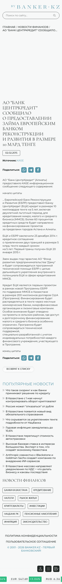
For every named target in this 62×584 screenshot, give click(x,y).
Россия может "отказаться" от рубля (28, 406)
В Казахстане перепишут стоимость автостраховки (28, 437)
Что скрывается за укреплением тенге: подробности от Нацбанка (30, 421)
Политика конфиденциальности (31, 535)
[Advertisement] (31, 68)
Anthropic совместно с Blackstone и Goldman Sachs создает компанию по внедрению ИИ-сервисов (29, 457)
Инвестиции (37, 506)
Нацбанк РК (11, 514)
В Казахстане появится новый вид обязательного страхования (27, 413)
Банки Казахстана (15, 490)
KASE (20, 160)
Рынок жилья (28, 498)
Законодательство (35, 522)
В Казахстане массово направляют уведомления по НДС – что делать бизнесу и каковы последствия (27, 469)
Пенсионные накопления (41, 514)
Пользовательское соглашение (31, 541)
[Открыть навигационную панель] (48, 569)
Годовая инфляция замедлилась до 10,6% (28, 429)
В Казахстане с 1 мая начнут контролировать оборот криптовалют (29, 400)
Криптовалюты (13, 506)
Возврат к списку (18, 369)
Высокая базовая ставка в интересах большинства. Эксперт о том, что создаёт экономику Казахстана (29, 446)
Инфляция (10, 522)
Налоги (9, 498)
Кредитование (42, 490)
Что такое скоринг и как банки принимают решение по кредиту (26, 392)
